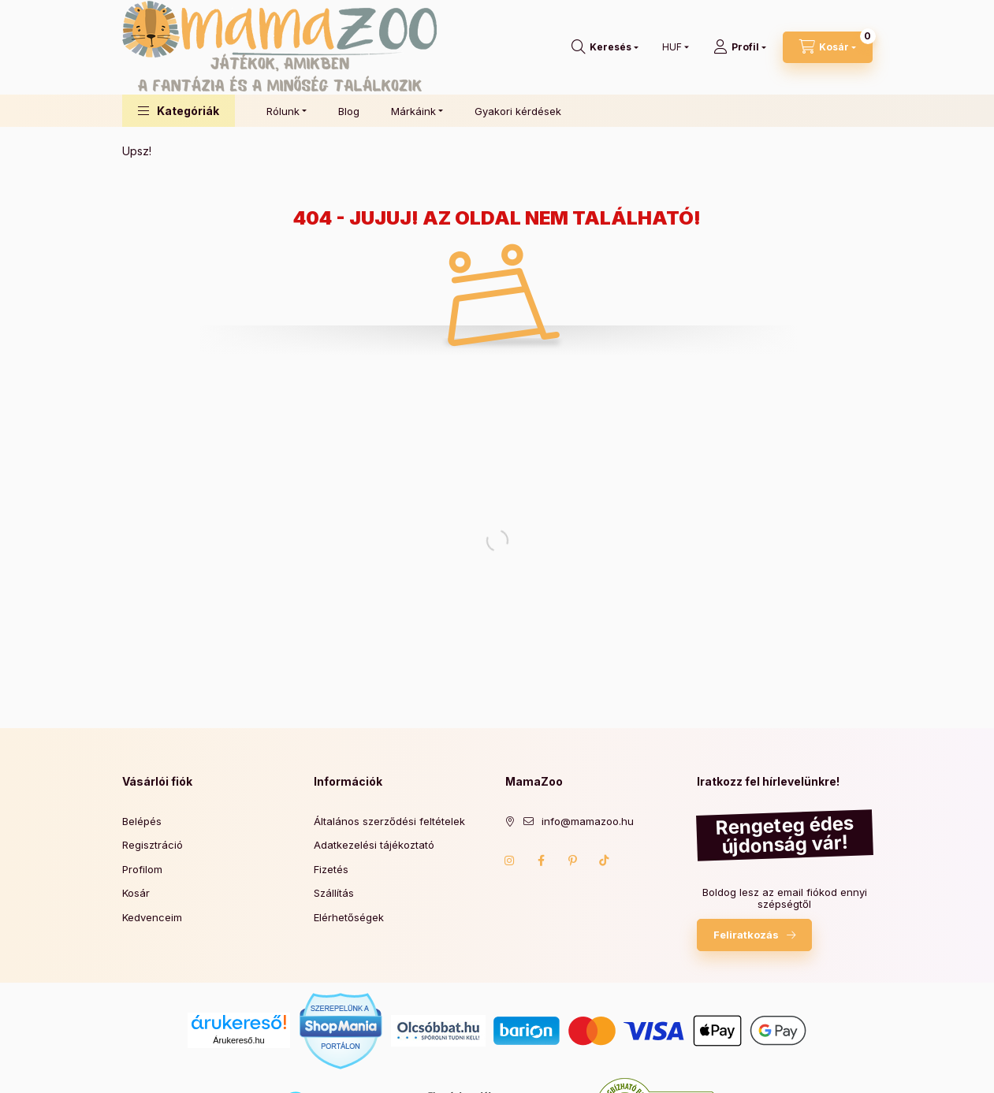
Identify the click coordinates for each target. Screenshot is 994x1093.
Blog (348, 111)
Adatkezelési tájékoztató (374, 844)
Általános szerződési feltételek (389, 821)
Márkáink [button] (413, 111)
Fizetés (331, 869)
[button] (178, 111)
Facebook (541, 860)
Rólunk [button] (283, 111)
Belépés (142, 821)
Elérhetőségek (349, 917)
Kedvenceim (152, 917)
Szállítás (334, 893)
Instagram (510, 860)
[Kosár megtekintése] (828, 47)
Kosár (136, 893)
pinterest (573, 860)
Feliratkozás (746, 934)
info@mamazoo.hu (588, 821)
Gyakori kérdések (518, 111)
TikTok (604, 860)
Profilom (142, 869)
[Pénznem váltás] (672, 47)
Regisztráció (152, 844)
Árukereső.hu (238, 1040)
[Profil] (740, 47)
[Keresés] (605, 47)
